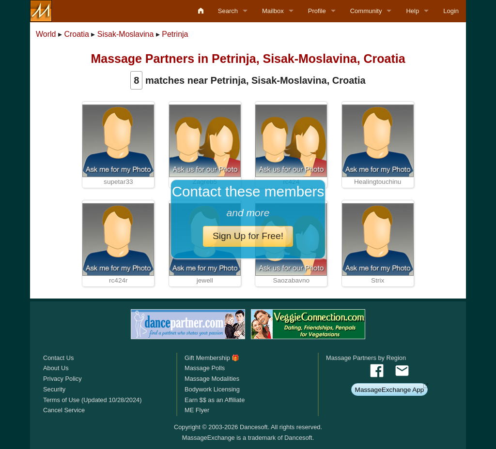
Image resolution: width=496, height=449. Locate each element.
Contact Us (58, 357)
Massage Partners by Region (366, 357)
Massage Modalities (212, 378)
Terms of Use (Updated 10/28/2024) (92, 400)
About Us (56, 368)
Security (54, 389)
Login (451, 11)
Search (228, 11)
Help (412, 11)
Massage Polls (205, 368)
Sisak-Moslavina (125, 34)
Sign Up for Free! (248, 236)
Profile (317, 11)
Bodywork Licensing (212, 389)
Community (366, 11)
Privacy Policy (62, 378)
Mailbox (273, 11)
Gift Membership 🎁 (212, 357)
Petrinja (175, 34)
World (46, 34)
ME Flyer (197, 410)
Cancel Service (64, 410)
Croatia (76, 34)
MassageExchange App (389, 389)
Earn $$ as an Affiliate (215, 400)
